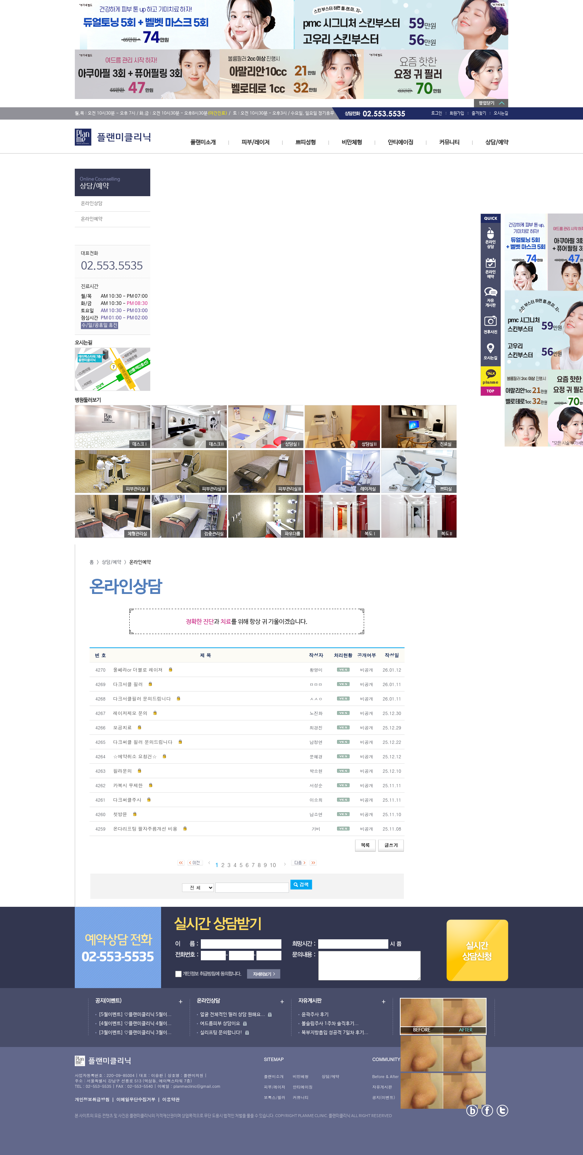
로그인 (436, 113)
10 (273, 865)
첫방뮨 (120, 814)
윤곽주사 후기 (315, 1014)
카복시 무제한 (128, 785)
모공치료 (122, 727)
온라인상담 (92, 203)
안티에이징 (400, 142)
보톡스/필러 (274, 1097)
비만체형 (352, 142)
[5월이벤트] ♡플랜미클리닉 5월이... (135, 1014)
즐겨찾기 (479, 113)
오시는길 (501, 113)
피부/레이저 (255, 142)
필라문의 (122, 770)
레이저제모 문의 (130, 713)
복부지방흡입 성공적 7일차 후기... (335, 1032)
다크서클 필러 (128, 684)
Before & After (385, 1076)
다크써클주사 (127, 799)
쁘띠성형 (305, 142)
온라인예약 (92, 219)
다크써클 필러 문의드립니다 (143, 741)
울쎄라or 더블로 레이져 (138, 669)
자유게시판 (382, 1087)
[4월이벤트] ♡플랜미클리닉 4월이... (135, 1023)
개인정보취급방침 (92, 1099)
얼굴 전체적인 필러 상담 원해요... (232, 1014)
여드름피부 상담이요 (220, 1023)
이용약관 (171, 1099)
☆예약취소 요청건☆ (135, 756)
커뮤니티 (449, 142)
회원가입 (457, 113)
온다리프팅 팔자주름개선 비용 (145, 828)
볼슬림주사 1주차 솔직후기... (330, 1023)
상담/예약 (496, 142)
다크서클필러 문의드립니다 (142, 698)
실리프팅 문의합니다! (221, 1032)
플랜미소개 (203, 142)
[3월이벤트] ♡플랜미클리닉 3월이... (135, 1032)
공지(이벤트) (383, 1097)
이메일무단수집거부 (135, 1099)
